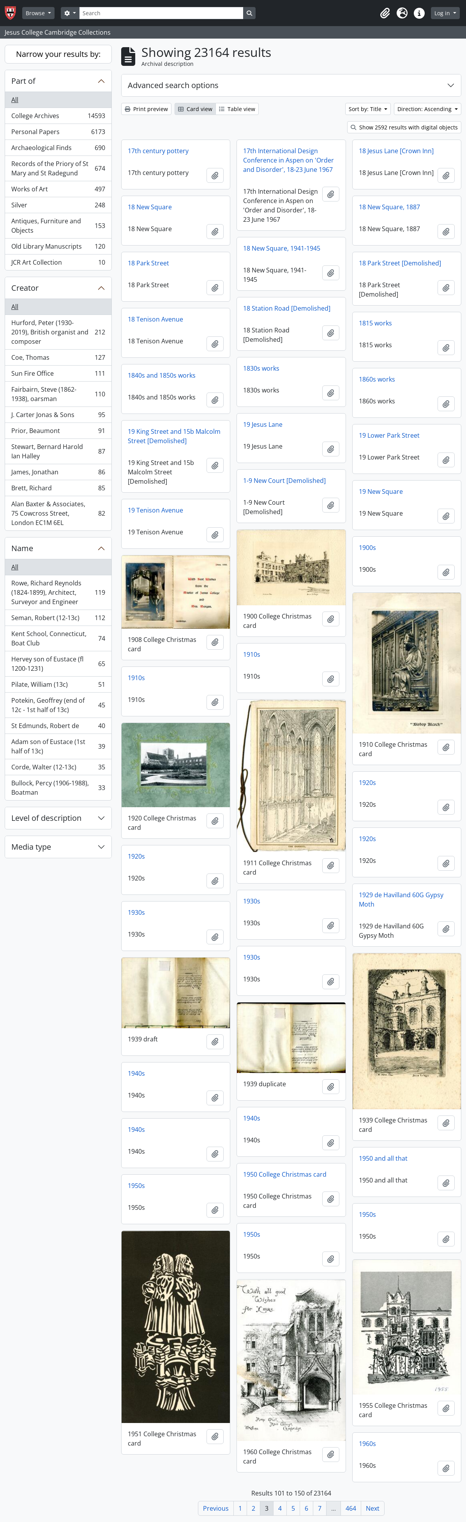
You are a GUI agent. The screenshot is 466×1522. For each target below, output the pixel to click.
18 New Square (150, 207)
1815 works (375, 323)
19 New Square (381, 491)
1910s (251, 654)
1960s (367, 1443)
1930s (251, 901)
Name (22, 548)
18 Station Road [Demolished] (286, 308)
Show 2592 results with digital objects (404, 127)
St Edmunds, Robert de (58, 727)
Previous (216, 1508)
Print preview (146, 109)
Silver (58, 206)
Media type (31, 846)
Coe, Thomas (58, 359)
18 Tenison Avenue (155, 319)
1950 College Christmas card (285, 1174)
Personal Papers (58, 133)
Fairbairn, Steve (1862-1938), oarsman (58, 394)
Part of (23, 81)
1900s (367, 547)
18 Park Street (148, 263)
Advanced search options (173, 85)
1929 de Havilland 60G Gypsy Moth (401, 900)
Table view (237, 109)
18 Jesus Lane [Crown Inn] (396, 151)
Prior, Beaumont (58, 432)
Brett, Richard (58, 489)
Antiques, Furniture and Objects (58, 226)
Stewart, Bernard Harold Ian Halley (58, 451)
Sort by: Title (366, 109)
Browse (36, 13)
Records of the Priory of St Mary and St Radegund (58, 168)
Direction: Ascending (425, 109)
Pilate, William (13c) (58, 686)
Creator (25, 288)
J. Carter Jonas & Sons (58, 416)
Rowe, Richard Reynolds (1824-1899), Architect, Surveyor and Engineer (58, 592)
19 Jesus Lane (262, 424)
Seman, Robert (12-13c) (58, 619)
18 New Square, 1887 (389, 207)
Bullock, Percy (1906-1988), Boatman (58, 788)
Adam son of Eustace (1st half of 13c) (58, 746)
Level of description (46, 818)
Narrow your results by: (58, 54)
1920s (367, 782)
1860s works (377, 379)
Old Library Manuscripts (58, 248)
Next (373, 1508)
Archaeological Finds (58, 149)
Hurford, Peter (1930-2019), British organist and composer (58, 332)
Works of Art (58, 190)
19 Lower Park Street (389, 435)
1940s (136, 1073)
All (14, 99)
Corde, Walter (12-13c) (58, 768)
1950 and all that (383, 1158)
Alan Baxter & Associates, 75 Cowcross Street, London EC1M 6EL (58, 513)
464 (351, 1508)
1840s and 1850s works (162, 375)
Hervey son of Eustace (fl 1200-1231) (58, 664)
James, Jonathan (58, 473)
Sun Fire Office (58, 375)
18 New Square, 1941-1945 (281, 248)
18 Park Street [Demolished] (400, 263)
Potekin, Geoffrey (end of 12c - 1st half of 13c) (58, 705)
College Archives (58, 117)
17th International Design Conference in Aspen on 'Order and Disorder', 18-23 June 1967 (288, 160)
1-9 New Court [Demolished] (284, 480)
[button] (385, 13)
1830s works (261, 368)
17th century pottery (158, 151)
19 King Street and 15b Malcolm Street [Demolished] (174, 436)
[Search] (161, 13)
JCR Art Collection (58, 264)
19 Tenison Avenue (155, 510)
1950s (136, 1185)
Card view (195, 109)
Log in (443, 13)
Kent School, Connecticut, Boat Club (58, 638)
